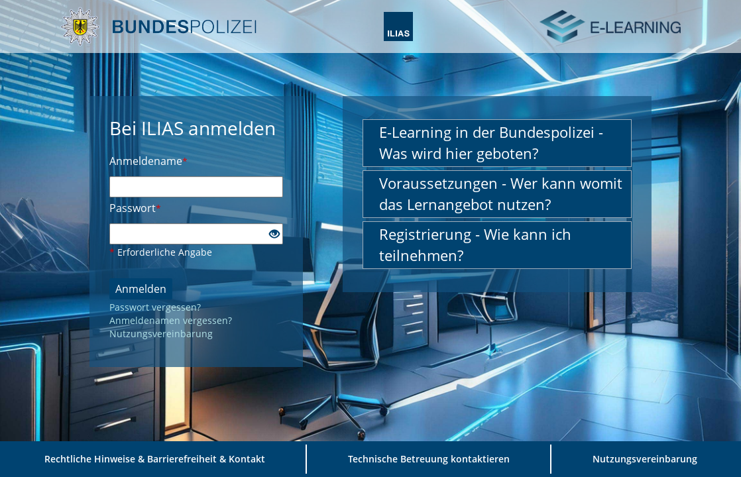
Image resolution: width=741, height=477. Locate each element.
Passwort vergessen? (155, 307)
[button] (497, 143)
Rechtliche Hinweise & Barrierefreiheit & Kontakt (154, 458)
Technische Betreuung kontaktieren (429, 458)
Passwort (135, 208)
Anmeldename (148, 161)
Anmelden (140, 289)
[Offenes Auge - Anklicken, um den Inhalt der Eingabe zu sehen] (274, 234)
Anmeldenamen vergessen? (170, 320)
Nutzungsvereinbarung (161, 333)
